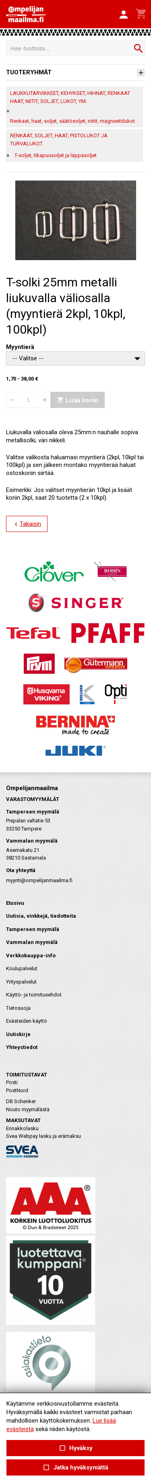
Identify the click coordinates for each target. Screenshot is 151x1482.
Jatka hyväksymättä (75, 1467)
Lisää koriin (77, 400)
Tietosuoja (18, 1008)
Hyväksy (75, 1448)
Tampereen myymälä (32, 929)
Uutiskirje (18, 1034)
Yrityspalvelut (21, 982)
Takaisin (26, 524)
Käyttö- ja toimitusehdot (34, 995)
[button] (123, 15)
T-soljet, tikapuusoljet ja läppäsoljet (55, 155)
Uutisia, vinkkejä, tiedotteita (41, 916)
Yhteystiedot (21, 1047)
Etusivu (15, 903)
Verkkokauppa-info (31, 955)
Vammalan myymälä (32, 942)
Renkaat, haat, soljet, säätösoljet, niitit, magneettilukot (72, 121)
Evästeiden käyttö (26, 1021)
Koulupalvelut (21, 968)
